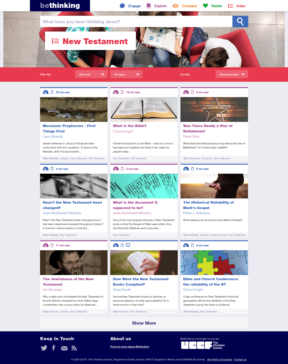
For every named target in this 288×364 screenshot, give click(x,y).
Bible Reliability (50, 158)
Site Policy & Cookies (219, 359)
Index (240, 6)
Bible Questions (191, 158)
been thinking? (81, 21)
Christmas (206, 158)
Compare (189, 6)
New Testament (78, 158)
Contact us (240, 359)
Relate (216, 6)
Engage (134, 6)
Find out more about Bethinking (129, 346)
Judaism (64, 158)
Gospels (204, 234)
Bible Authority (50, 311)
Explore (160, 6)
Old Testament (96, 158)
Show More (144, 322)
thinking (60, 5)
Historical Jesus (218, 234)
